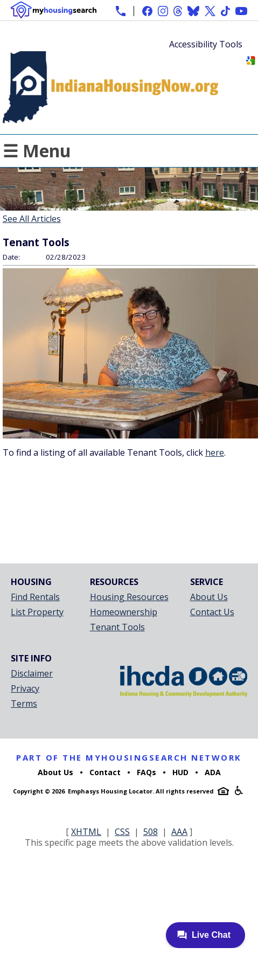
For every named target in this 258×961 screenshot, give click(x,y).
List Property (37, 612)
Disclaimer (32, 673)
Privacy (25, 688)
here (214, 452)
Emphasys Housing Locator (110, 791)
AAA (179, 832)
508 (150, 832)
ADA (213, 772)
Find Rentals (35, 597)
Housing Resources (129, 597)
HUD (180, 772)
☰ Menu (37, 150)
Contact (105, 772)
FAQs (146, 772)
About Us (209, 597)
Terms (24, 703)
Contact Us (212, 612)
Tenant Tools (117, 627)
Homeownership (123, 612)
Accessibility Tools (205, 44)
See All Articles (32, 219)
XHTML (86, 832)
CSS (122, 832)
